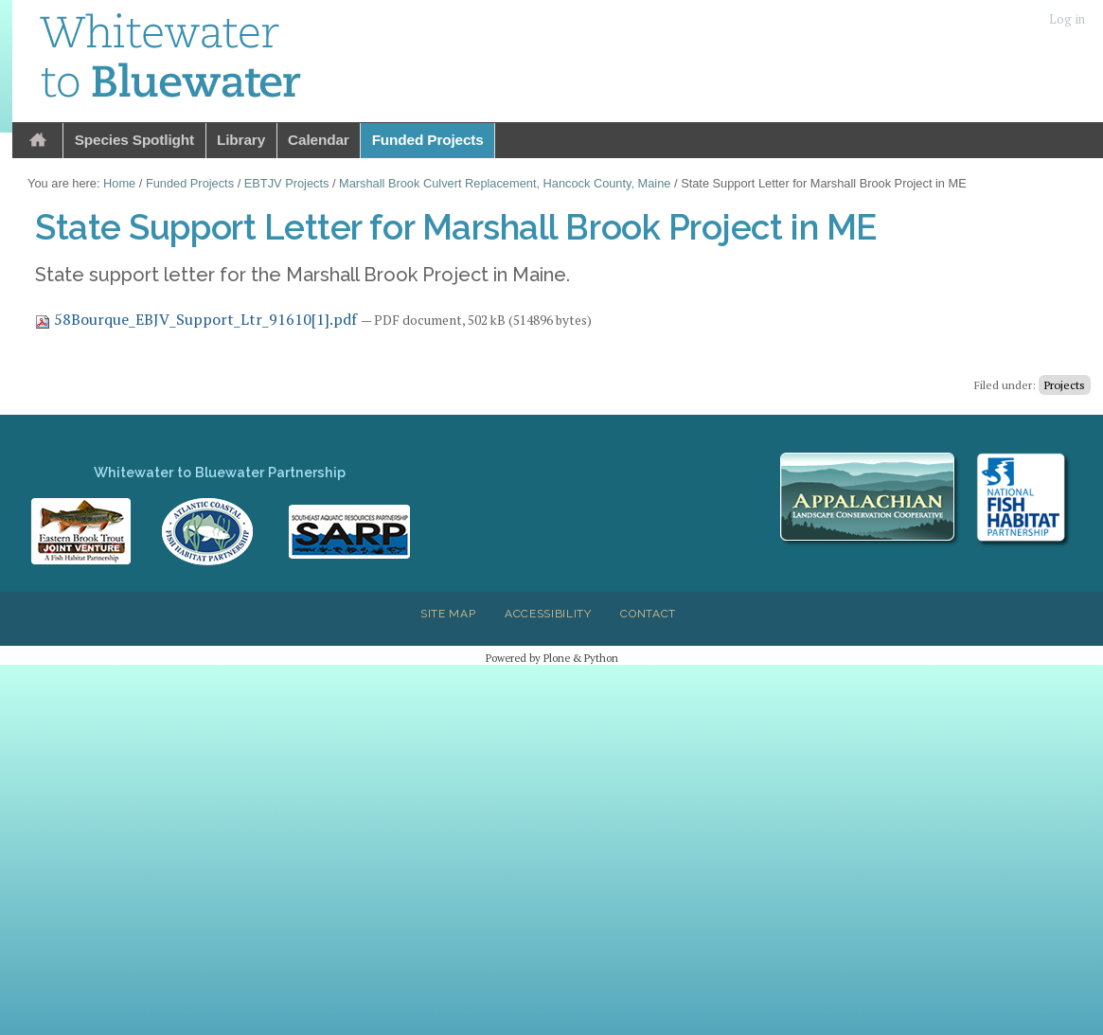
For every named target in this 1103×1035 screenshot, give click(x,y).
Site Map (447, 613)
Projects (1064, 385)
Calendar (318, 140)
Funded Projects (428, 140)
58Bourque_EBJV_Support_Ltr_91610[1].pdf (198, 319)
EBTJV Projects (286, 183)
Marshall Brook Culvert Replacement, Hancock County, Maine (504, 183)
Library (241, 140)
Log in (1067, 19)
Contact (648, 613)
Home (37, 140)
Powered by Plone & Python (552, 658)
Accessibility (548, 613)
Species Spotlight (134, 140)
